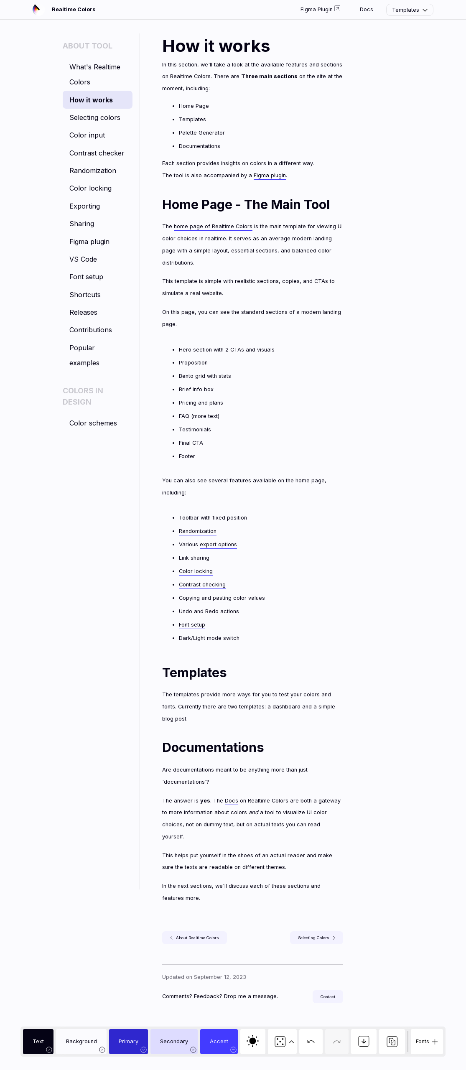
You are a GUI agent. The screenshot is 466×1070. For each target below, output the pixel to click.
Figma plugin (89, 241)
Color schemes (93, 423)
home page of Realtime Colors (213, 226)
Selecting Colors (316, 938)
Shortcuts (85, 294)
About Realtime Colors (194, 938)
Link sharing (194, 558)
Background (81, 1041)
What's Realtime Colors (94, 74)
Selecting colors (94, 117)
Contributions (90, 330)
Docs (366, 9)
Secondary (174, 1041)
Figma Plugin (320, 9)
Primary (128, 1041)
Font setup (86, 277)
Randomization (92, 170)
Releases (83, 312)
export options (218, 544)
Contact (328, 996)
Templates (410, 10)
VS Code (83, 259)
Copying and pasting (205, 598)
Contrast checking (202, 584)
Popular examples (84, 355)
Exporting (84, 206)
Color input (87, 135)
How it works (91, 100)
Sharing (81, 223)
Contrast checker (97, 153)
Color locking (90, 188)
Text (38, 1041)
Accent (219, 1041)
